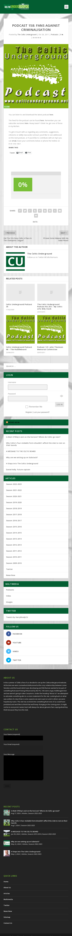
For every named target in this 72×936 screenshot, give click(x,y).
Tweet (12, 153)
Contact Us (8, 917)
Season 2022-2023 (14, 478)
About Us (7, 881)
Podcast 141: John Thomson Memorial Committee (50, 348)
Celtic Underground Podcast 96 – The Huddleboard (19, 348)
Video (8, 589)
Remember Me (35, 400)
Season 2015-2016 (14, 520)
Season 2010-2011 (14, 550)
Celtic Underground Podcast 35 (19, 305)
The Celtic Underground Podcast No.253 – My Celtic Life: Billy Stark (49, 306)
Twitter (9, 563)
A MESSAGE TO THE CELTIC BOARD (21, 445)
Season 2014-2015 (14, 526)
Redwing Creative (55, 930)
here (51, 114)
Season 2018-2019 (14, 502)
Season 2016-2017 (14, 514)
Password (12, 391)
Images (9, 595)
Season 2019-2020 (14, 496)
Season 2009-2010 (14, 557)
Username (12, 382)
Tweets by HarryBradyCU (17, 611)
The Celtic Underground (26, 34)
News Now (10, 569)
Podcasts (54, 34)
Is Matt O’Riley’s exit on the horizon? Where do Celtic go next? (33, 430)
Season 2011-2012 (14, 544)
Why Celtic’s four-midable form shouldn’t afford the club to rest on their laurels (35, 437)
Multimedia (8, 893)
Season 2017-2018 (14, 508)
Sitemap (7, 911)
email (14, 141)
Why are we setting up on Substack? (22, 451)
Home (6, 875)
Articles (24, 807)
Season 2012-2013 (14, 538)
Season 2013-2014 (14, 532)
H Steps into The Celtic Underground (22, 457)
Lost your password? (42, 406)
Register (29, 406)
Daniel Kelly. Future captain (18, 463)
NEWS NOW (14, 416)
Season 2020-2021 (14, 490)
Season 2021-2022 (14, 484)
